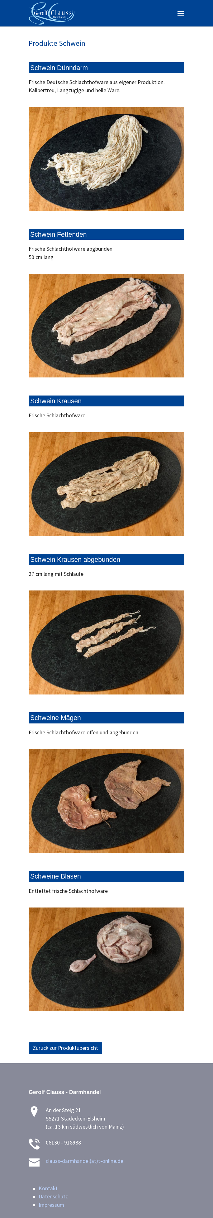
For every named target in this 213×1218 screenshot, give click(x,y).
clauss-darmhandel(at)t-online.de (84, 1161)
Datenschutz (53, 1196)
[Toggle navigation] (181, 13)
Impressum (51, 1204)
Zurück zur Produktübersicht (65, 1048)
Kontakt (48, 1188)
